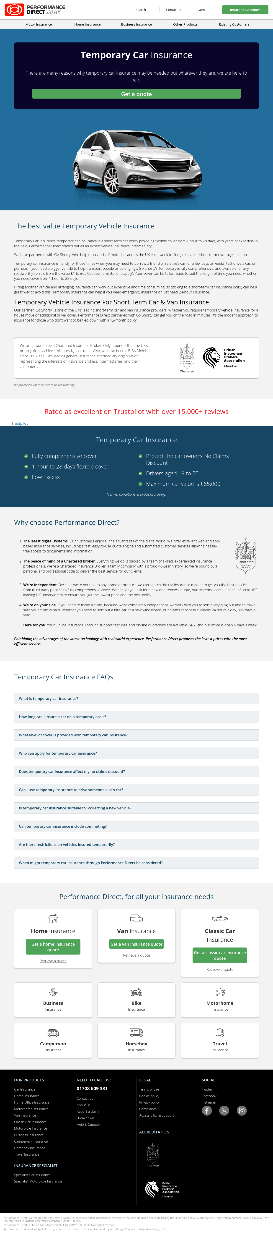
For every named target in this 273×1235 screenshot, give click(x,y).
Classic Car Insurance (30, 1122)
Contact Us (174, 10)
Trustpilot (19, 423)
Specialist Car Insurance (32, 1174)
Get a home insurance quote (53, 946)
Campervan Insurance (31, 1141)
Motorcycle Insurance (30, 1128)
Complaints (148, 1109)
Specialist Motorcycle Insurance (38, 1181)
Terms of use (149, 1089)
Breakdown (85, 1118)
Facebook (209, 1096)
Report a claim (88, 1111)
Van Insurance (25, 1115)
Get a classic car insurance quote (220, 955)
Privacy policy (149, 1102)
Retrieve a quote (53, 960)
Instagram (209, 1102)
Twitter (207, 1089)
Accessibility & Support (156, 1115)
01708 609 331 (92, 1088)
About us (83, 1105)
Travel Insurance (26, 1154)
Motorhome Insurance (31, 1109)
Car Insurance (24, 1089)
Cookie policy (149, 1096)
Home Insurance (26, 1096)
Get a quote (136, 94)
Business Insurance (136, 24)
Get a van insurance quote (136, 944)
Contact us (85, 1098)
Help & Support (88, 1124)
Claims (201, 10)
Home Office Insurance (31, 1102)
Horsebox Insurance (29, 1148)
